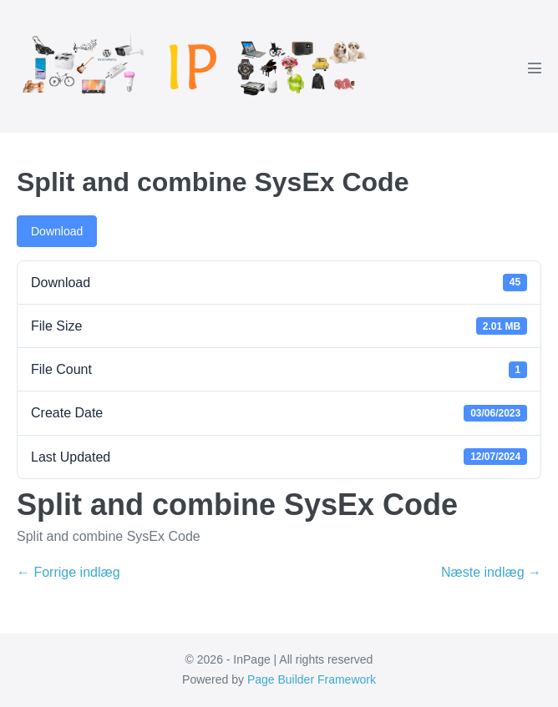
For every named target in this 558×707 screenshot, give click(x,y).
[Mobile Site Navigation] (534, 67)
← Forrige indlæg (68, 572)
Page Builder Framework (311, 679)
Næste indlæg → (491, 572)
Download (57, 231)
